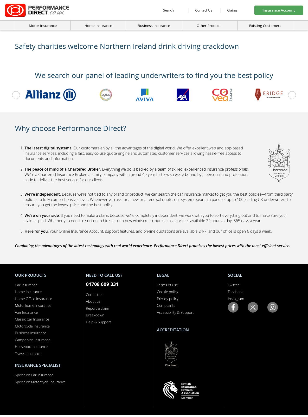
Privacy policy (167, 298)
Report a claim (97, 308)
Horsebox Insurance (31, 346)
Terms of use (167, 284)
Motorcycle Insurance (32, 326)
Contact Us (203, 10)
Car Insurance (26, 284)
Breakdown (95, 315)
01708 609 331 (102, 284)
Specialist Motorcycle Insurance (40, 381)
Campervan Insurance (33, 339)
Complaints (166, 305)
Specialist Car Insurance (34, 374)
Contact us (94, 294)
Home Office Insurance (33, 298)
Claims (232, 10)
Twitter (233, 284)
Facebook (236, 291)
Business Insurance (154, 25)
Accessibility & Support (175, 312)
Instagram (236, 298)
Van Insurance (26, 312)
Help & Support (98, 322)
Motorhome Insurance (33, 305)
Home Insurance (28, 291)
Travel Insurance (28, 353)
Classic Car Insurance (32, 319)
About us (93, 301)
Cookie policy (167, 291)
